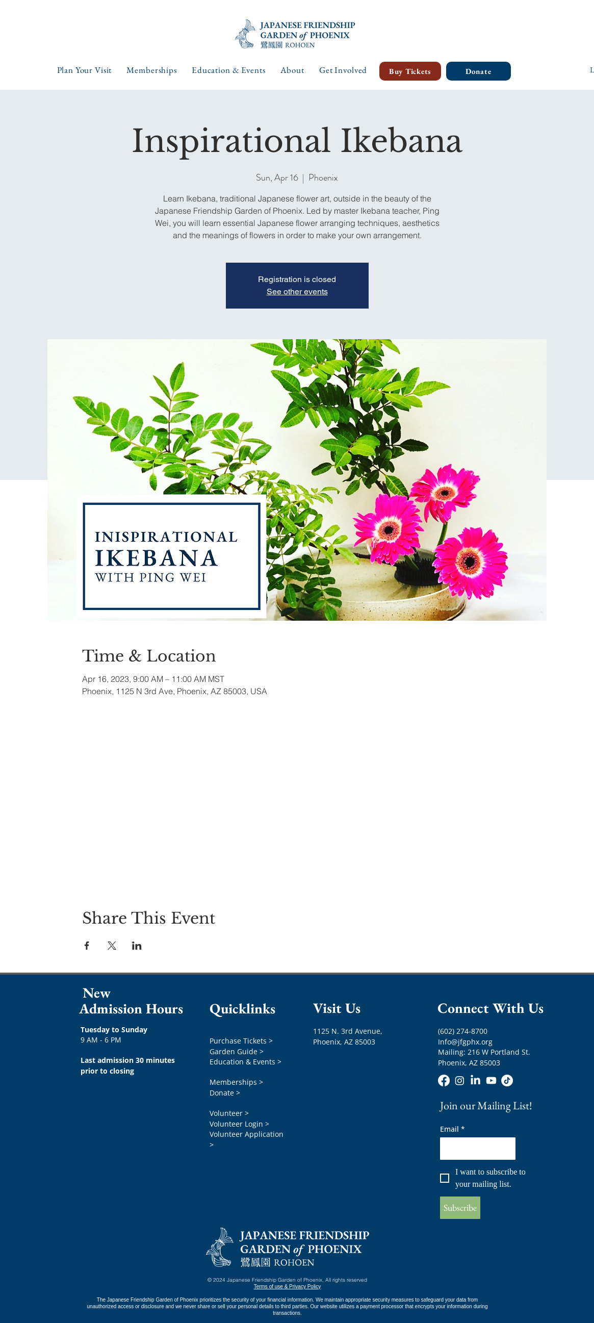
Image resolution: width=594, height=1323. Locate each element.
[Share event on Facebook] (87, 946)
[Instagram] (460, 1080)
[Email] (474, 1148)
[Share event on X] (112, 946)
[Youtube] (491, 1080)
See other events (297, 291)
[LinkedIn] (475, 1080)
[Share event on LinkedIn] (137, 946)
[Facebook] (444, 1080)
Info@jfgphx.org (465, 1042)
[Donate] (478, 71)
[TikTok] (507, 1080)
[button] (85, 70)
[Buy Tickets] (410, 71)
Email (452, 1129)
